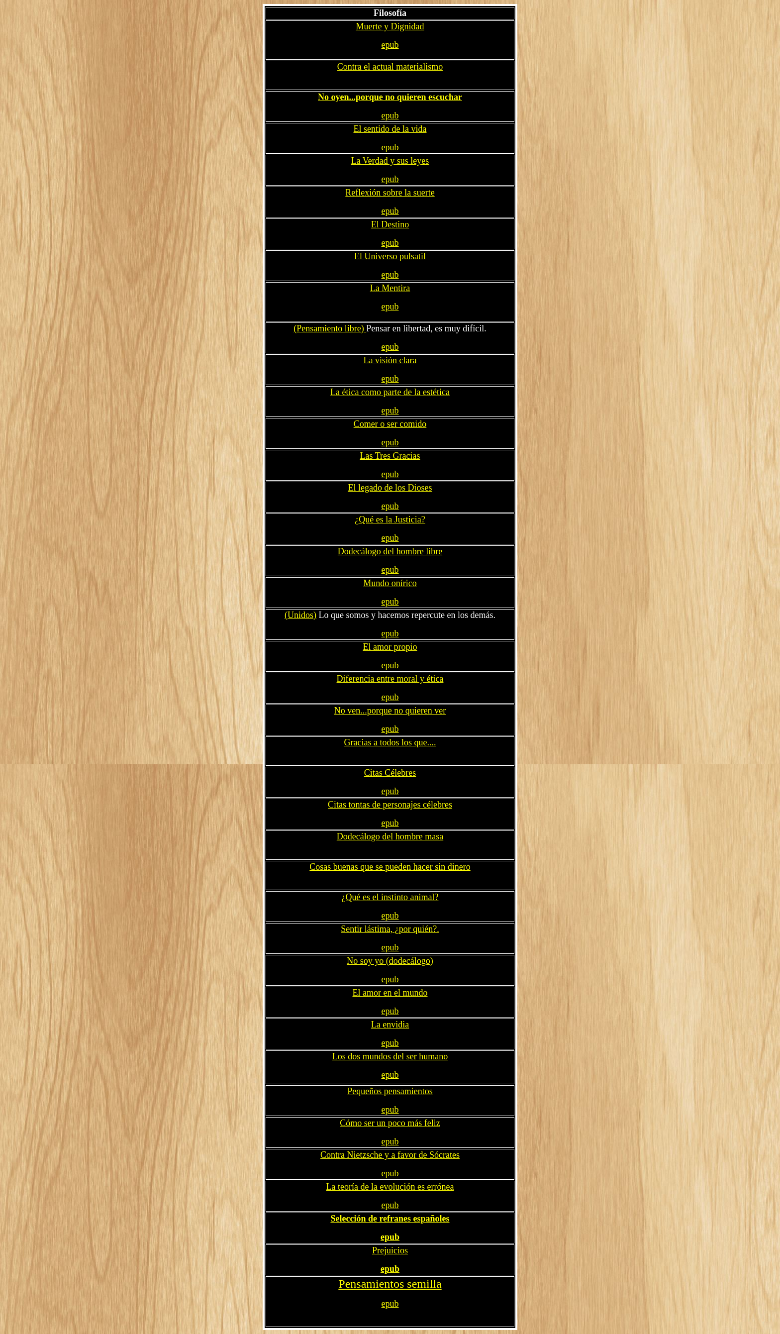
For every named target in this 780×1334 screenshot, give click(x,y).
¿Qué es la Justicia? (390, 519)
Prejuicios (390, 1250)
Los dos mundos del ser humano (390, 1056)
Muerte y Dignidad (390, 26)
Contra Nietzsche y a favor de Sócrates (390, 1155)
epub (390, 45)
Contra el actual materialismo (390, 67)
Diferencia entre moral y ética (390, 679)
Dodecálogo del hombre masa (390, 836)
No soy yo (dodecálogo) (390, 961)
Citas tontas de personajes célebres (390, 805)
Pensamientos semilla (389, 1283)
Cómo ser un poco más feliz (390, 1123)
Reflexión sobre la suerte (389, 193)
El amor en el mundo (390, 993)
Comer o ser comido (390, 424)
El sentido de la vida (390, 129)
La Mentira (390, 288)
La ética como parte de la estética (390, 392)
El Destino (390, 224)
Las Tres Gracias (390, 456)
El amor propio (390, 647)
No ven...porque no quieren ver (390, 711)
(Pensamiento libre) (329, 328)
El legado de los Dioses (390, 488)
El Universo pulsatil (390, 256)
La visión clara (390, 360)
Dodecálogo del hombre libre (390, 551)
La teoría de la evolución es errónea (390, 1187)
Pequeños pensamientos (389, 1091)
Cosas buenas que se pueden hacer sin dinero (389, 867)
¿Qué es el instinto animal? (390, 897)
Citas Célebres (390, 773)
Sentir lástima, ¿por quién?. (390, 929)
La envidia (390, 1024)
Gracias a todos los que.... (390, 742)
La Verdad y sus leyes (390, 161)
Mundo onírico (390, 583)
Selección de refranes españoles (389, 1219)
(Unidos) (300, 615)
